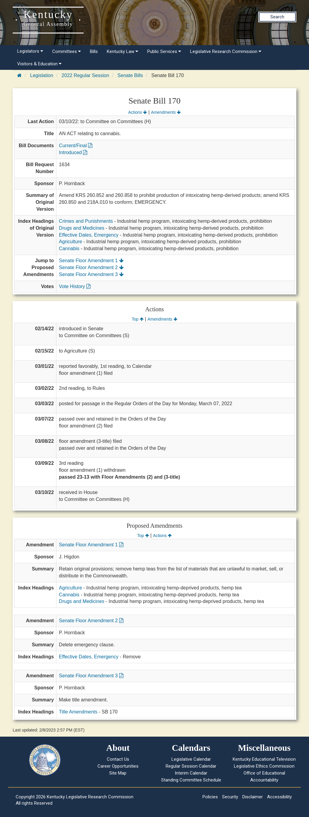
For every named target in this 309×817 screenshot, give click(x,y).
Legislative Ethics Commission (264, 766)
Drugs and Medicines (81, 228)
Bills (94, 51)
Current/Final (75, 145)
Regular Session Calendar (191, 766)
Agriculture (70, 241)
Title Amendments (78, 711)
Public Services (164, 51)
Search (277, 17)
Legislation (41, 75)
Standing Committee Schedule (191, 780)
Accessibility (279, 797)
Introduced (73, 152)
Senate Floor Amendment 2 (91, 267)
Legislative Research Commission (225, 51)
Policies (210, 797)
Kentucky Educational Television (264, 759)
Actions (137, 112)
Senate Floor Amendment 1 (91, 260)
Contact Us (118, 759)
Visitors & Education (39, 64)
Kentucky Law (122, 51)
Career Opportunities (118, 766)
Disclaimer (252, 797)
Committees (66, 51)
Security (230, 797)
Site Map (117, 773)
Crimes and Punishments (86, 221)
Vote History (75, 286)
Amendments (166, 112)
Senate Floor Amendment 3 (91, 274)
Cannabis (69, 248)
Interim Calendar (191, 773)
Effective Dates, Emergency (88, 235)
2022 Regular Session (85, 75)
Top (137, 319)
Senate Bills (130, 75)
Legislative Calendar (191, 759)
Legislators (30, 51)
